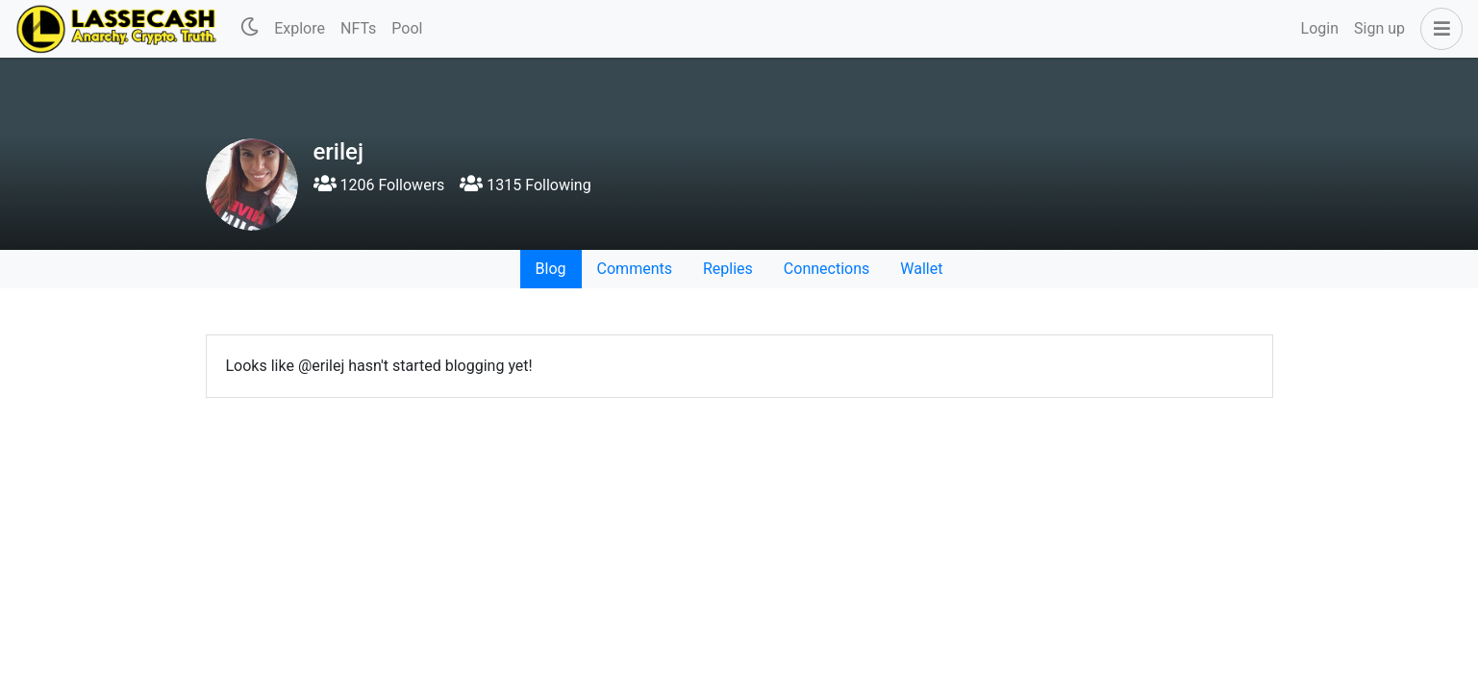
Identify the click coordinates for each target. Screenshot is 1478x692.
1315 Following (525, 185)
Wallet (921, 269)
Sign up (1379, 28)
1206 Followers (379, 185)
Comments (634, 269)
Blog (551, 269)
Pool (406, 28)
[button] (1438, 29)
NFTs (358, 28)
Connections (826, 269)
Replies (728, 269)
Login (1320, 28)
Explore (299, 28)
